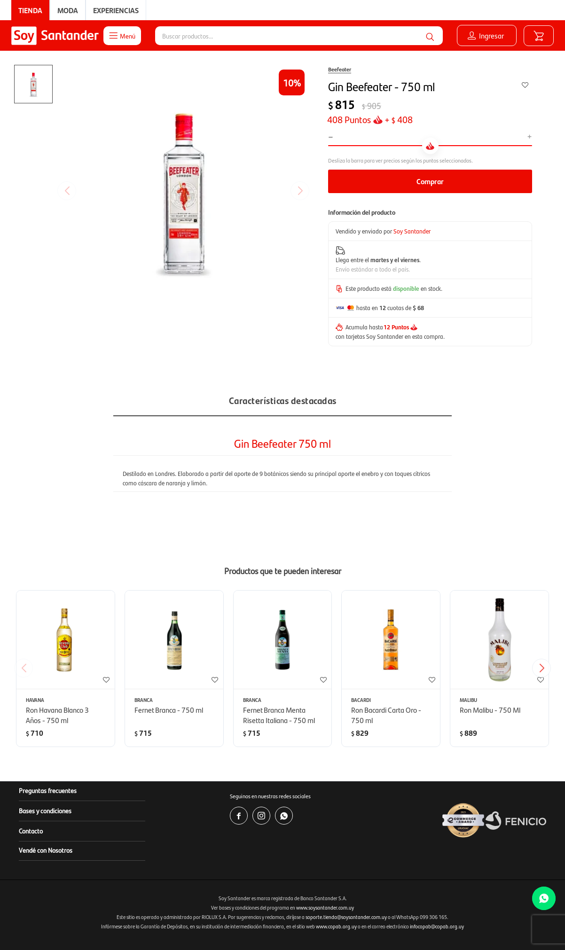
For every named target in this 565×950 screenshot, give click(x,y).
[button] (430, 35)
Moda (67, 10)
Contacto (31, 830)
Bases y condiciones (45, 810)
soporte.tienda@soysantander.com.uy (346, 916)
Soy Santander (412, 230)
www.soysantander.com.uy (325, 907)
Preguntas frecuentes (48, 790)
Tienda (30, 10)
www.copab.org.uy (336, 926)
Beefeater (339, 69)
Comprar (430, 181)
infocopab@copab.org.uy (437, 926)
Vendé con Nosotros (45, 850)
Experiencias (116, 10)
